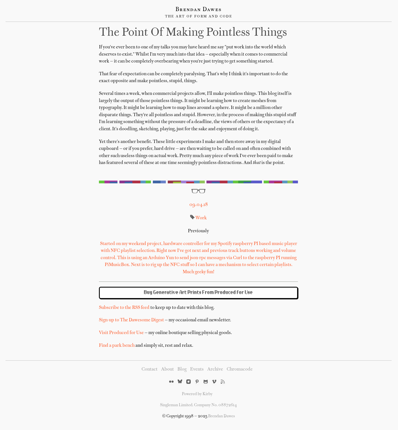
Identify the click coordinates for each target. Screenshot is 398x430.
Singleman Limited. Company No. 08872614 (198, 405)
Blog (182, 369)
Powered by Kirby (197, 394)
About (167, 369)
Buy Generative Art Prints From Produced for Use (198, 292)
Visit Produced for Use (121, 333)
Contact (150, 369)
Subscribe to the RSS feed (124, 308)
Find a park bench (117, 345)
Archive (215, 369)
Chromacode (240, 369)
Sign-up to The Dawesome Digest (131, 320)
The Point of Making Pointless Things (193, 32)
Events (197, 369)
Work (201, 218)
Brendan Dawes (199, 9)
